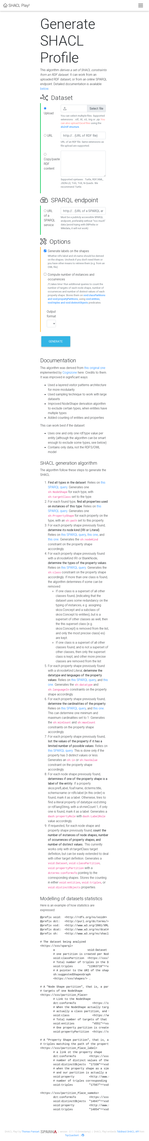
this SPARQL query (73, 535)
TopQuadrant (72, 1135)
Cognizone (69, 372)
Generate (56, 341)
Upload (49, 111)
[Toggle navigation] (140, 5)
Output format (51, 314)
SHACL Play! (16, 5)
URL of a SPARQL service (49, 218)
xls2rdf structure (70, 126)
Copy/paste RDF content (51, 161)
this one (92, 535)
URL (48, 135)
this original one (94, 368)
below (44, 89)
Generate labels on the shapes (68, 251)
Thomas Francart (30, 1131)
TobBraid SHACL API (128, 1131)
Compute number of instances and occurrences (71, 277)
